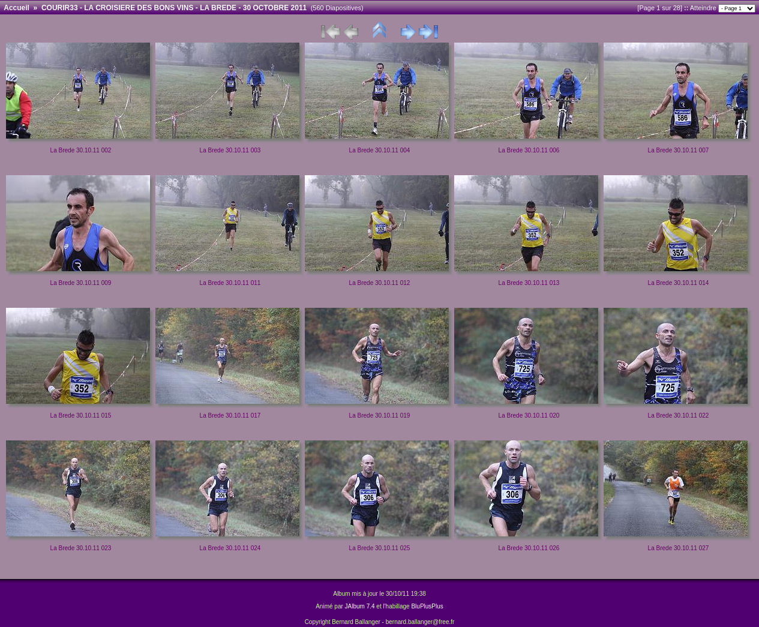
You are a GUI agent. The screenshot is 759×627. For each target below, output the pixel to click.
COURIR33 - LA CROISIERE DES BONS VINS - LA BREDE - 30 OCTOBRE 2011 (174, 8)
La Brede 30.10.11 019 (379, 415)
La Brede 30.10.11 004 (379, 150)
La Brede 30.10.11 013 (529, 283)
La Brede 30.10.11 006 (529, 150)
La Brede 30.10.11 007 (678, 150)
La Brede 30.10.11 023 (81, 548)
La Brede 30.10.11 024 (230, 548)
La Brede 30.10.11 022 (678, 415)
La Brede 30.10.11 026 (529, 548)
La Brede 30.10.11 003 (230, 150)
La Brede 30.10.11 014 (678, 283)
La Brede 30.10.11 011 (230, 283)
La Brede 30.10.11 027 (678, 548)
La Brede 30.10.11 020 (529, 415)
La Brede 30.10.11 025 (379, 548)
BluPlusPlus (427, 606)
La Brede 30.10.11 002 (81, 150)
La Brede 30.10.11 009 (81, 283)
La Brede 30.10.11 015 (81, 415)
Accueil (16, 8)
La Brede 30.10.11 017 (230, 415)
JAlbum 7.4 (360, 606)
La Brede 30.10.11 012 (379, 283)
